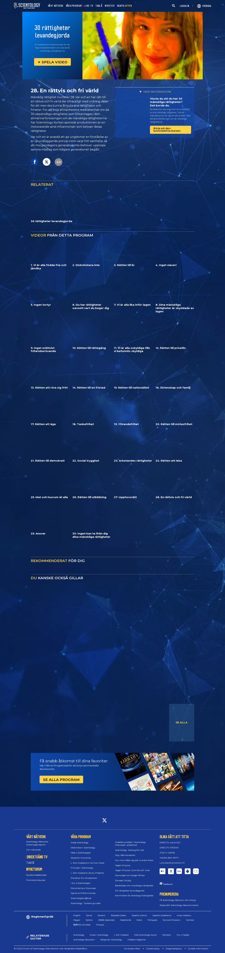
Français (100, 925)
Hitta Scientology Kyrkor (145, 935)
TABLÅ (98, 5)
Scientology (78, 935)
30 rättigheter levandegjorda (129, 890)
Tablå (30, 862)
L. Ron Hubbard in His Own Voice (87, 863)
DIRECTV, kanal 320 (170, 842)
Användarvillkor (132, 948)
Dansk (89, 915)
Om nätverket (33, 849)
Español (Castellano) (162, 915)
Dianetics (166, 935)
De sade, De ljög (123, 880)
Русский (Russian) (171, 920)
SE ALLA (182, 722)
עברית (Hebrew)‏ (184, 915)
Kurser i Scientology (99, 935)
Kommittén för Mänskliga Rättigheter (134, 895)
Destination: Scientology (83, 847)
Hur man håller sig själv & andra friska (134, 860)
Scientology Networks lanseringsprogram (37, 843)
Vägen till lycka (122, 865)
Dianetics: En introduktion (84, 878)
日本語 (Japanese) (106, 920)
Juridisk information (198, 948)
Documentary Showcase (83, 888)
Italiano (89, 920)
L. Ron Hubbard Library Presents (87, 873)
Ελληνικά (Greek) (118, 915)
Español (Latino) (139, 915)
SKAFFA (124, 5)
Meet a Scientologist (81, 852)
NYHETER (109, 5)
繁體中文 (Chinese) (82, 925)
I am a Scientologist (80, 883)
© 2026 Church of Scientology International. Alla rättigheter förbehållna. (51, 948)
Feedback (168, 884)
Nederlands (125, 920)
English (77, 915)
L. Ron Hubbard (121, 935)
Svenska (190, 920)
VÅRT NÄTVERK (55, 5)
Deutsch (101, 915)
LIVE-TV (89, 5)
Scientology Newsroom (84, 939)
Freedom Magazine (137, 939)
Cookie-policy (153, 948)
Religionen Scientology (111, 939)
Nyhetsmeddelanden (36, 875)
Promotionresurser (35, 880)
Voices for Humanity (81, 857)
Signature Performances (83, 893)
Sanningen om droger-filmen (130, 875)
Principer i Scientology (82, 867)
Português (152, 920)
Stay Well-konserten (125, 855)
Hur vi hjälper (183, 935)
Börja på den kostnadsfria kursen (167, 129)
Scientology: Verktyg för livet (129, 850)
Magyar (76, 920)
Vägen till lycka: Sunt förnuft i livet (132, 870)
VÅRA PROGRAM (74, 5)
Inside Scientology (80, 842)
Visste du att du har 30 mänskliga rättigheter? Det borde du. (166, 102)
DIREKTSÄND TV (37, 857)
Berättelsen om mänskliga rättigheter (134, 885)
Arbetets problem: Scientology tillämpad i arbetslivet (130, 843)
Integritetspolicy (174, 948)
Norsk (139, 920)
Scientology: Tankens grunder (86, 903)
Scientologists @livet (81, 898)
